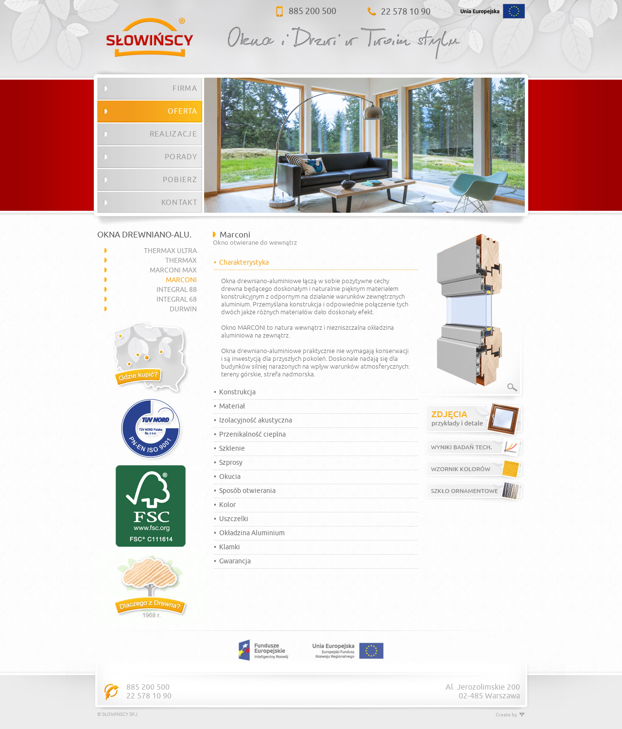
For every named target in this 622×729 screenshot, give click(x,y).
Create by (510, 714)
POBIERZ (180, 180)
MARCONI (181, 280)
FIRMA (185, 88)
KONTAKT (179, 202)
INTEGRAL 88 (176, 289)
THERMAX (181, 260)
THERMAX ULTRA (170, 250)
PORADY (181, 157)
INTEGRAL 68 (176, 299)
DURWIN (183, 309)
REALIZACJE (173, 134)
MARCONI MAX (173, 270)
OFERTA (182, 111)
